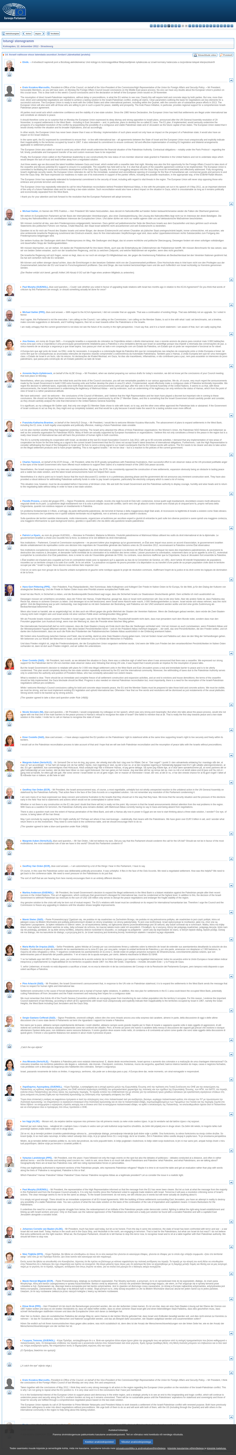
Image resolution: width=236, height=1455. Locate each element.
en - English (175, 25)
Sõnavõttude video (207, 55)
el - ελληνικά (172, 25)
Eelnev (28, 34)
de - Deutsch (165, 25)
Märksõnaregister (12, 34)
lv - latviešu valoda (193, 25)
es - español (154, 25)
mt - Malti (203, 25)
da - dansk (161, 25)
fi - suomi (228, 25)
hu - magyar (200, 25)
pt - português (214, 25)
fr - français (179, 25)
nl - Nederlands (207, 25)
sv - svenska (231, 25)
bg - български (151, 25)
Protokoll (227, 55)
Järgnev (38, 34)
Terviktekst (55, 34)
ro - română (217, 25)
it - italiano (189, 25)
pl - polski (210, 25)
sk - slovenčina (221, 25)
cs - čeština (158, 25)
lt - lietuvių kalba (196, 25)
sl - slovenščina (224, 25)
